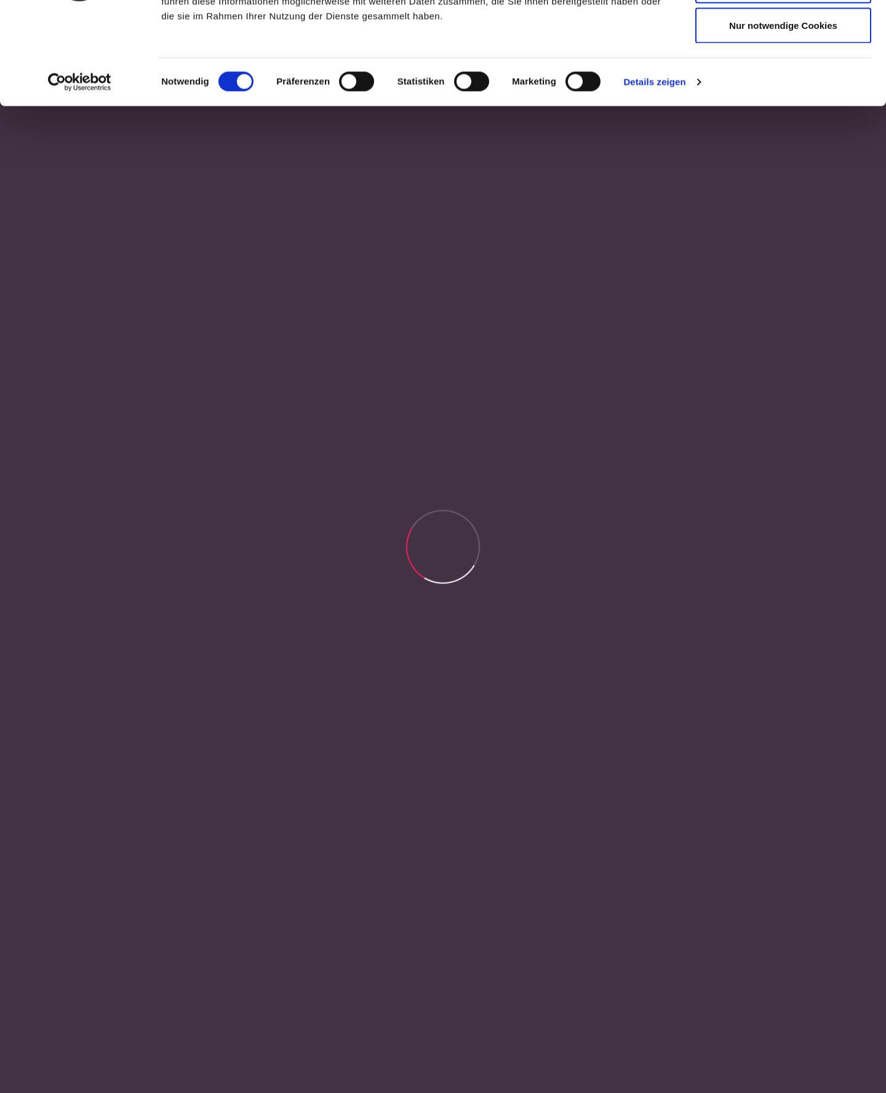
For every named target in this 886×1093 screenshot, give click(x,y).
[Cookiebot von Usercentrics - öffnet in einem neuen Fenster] (80, 170)
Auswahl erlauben (783, 73)
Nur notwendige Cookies (783, 113)
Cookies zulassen (783, 32)
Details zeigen (654, 169)
